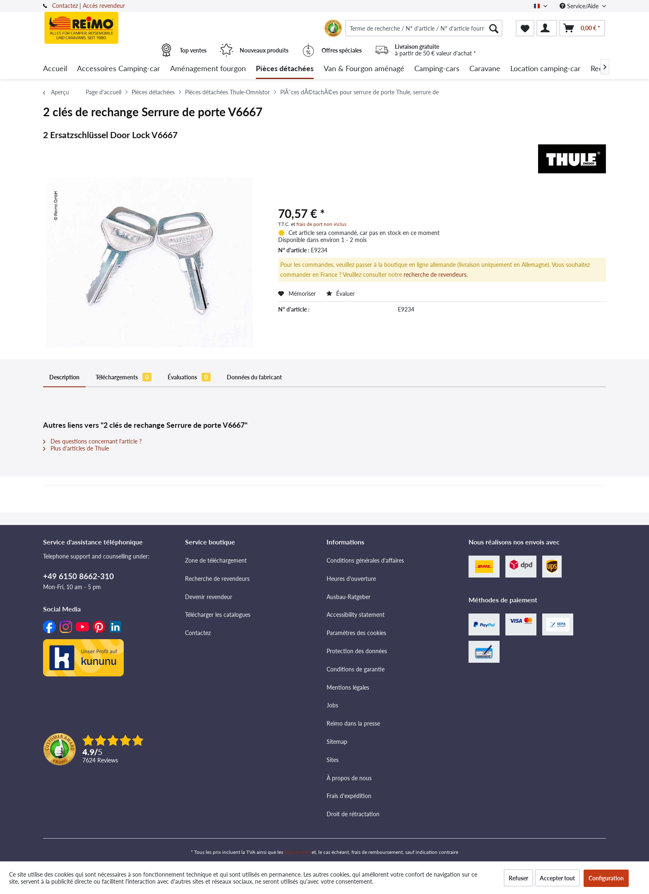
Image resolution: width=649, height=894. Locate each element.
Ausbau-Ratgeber (348, 596)
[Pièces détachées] (285, 69)
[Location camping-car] (545, 69)
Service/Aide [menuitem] (580, 6)
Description (64, 377)
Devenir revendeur (208, 596)
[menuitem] (423, 28)
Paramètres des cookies (356, 632)
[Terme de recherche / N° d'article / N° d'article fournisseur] (423, 28)
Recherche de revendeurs (217, 578)
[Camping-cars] (436, 69)
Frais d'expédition (349, 795)
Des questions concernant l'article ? (92, 441)
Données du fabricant (254, 377)
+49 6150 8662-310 (78, 576)
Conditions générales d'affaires (365, 560)
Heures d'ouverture (351, 578)
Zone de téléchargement (216, 560)
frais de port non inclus (321, 224)
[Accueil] (55, 69)
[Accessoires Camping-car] (118, 69)
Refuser (518, 878)
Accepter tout (557, 878)
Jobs (332, 705)
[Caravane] (484, 69)
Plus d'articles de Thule (76, 448)
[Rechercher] (493, 28)
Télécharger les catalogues (217, 614)
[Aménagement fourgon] (208, 69)
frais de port (297, 852)
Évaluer (340, 293)
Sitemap (337, 741)
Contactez (65, 5)
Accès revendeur (104, 5)
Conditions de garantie (356, 669)
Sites (333, 759)
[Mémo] (525, 28)
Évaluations (189, 377)
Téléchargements (123, 377)
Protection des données (357, 650)
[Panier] (582, 28)
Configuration (606, 878)
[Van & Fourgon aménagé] (364, 69)
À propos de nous (349, 777)
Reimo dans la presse (353, 723)
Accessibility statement (356, 614)
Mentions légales (348, 687)
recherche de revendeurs (435, 274)
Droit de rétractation (353, 813)
